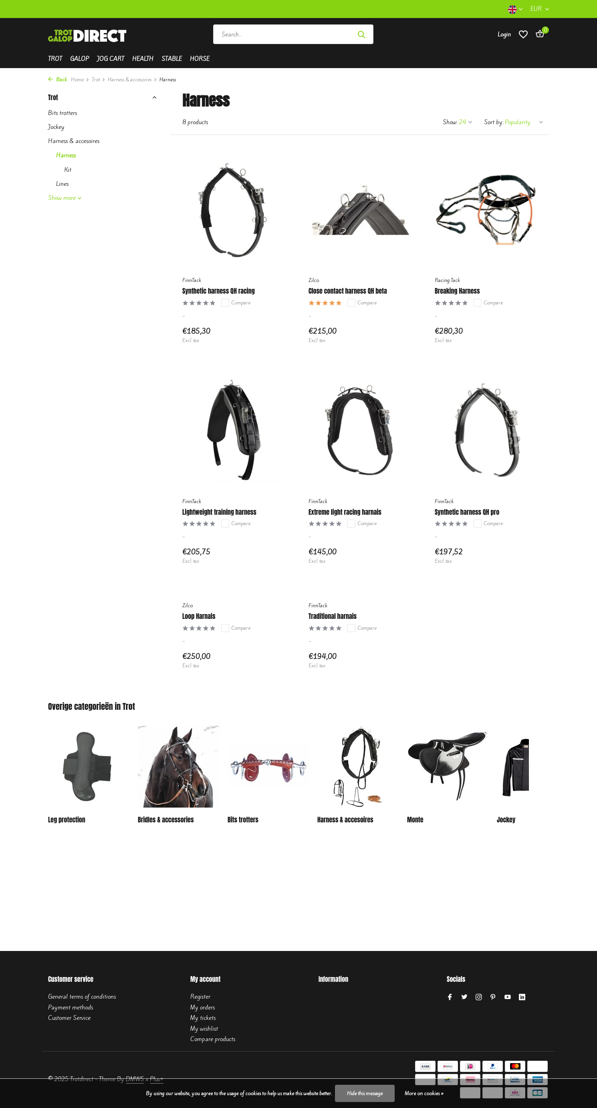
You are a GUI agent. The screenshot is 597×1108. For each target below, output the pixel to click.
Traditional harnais (333, 616)
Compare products (212, 1039)
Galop (79, 59)
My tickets (203, 1018)
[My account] (504, 34)
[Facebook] (450, 997)
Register (200, 997)
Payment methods (70, 1007)
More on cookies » (424, 1093)
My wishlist (204, 1029)
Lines (62, 184)
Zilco (314, 280)
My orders (202, 1007)
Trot (55, 59)
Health (142, 59)
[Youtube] (507, 997)
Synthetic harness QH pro (467, 512)
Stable (171, 59)
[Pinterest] (493, 997)
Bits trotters (62, 113)
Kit (67, 170)
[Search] (293, 34)
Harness (66, 155)
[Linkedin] (522, 997)
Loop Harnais (198, 616)
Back (57, 79)
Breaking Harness (457, 291)
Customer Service (69, 1018)
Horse (200, 59)
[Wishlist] (523, 34)
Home (80, 79)
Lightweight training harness (219, 512)
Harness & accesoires (132, 79)
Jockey (56, 127)
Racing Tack (447, 280)
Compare (235, 302)
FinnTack (191, 280)
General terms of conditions (82, 997)
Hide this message (365, 1093)
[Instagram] (479, 997)
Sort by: (494, 122)
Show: (450, 122)
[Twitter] (464, 997)
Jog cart (110, 59)
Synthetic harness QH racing (218, 291)
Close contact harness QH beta (348, 291)
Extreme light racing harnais (345, 512)
